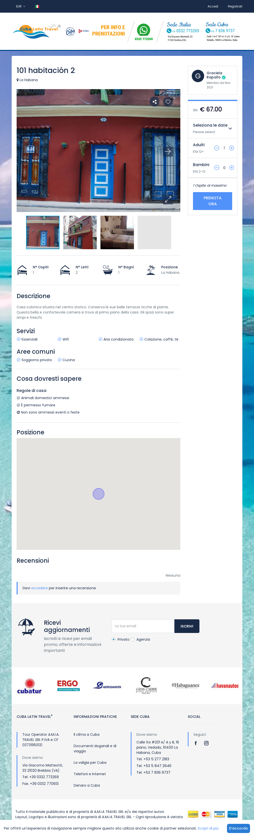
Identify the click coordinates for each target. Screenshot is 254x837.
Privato (120, 639)
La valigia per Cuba (90, 762)
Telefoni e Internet (90, 773)
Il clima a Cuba (86, 734)
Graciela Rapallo (214, 75)
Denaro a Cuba (87, 785)
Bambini (201, 165)
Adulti (199, 145)
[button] (168, 200)
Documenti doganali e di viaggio (95, 748)
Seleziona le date (210, 125)
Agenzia (140, 639)
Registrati (235, 6)
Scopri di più (208, 828)
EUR (20, 6)
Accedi (213, 6)
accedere (39, 588)
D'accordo (238, 828)
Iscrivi (187, 626)
